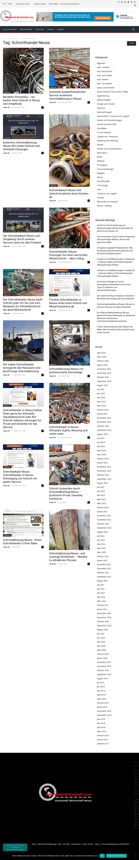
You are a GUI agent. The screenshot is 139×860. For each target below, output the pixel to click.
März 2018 (101, 731)
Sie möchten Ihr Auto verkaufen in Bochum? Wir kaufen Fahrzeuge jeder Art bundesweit (116, 297)
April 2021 (101, 597)
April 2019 (101, 694)
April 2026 (101, 352)
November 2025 (104, 373)
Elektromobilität (104, 100)
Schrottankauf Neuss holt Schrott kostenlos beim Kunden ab (68, 194)
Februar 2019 (103, 703)
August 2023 (102, 483)
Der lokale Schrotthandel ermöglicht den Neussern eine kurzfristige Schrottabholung (22, 368)
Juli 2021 (100, 585)
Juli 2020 (100, 633)
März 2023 (101, 503)
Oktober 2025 (103, 377)
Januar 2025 (102, 413)
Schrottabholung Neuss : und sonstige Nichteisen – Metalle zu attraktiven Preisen (68, 557)
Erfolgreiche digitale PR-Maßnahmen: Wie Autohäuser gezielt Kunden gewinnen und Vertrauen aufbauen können (115, 251)
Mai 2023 (101, 495)
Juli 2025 (100, 389)
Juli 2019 (100, 682)
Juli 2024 (100, 438)
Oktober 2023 (103, 475)
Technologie (102, 185)
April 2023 (101, 499)
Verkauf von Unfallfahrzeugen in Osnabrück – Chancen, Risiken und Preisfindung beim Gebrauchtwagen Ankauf (116, 262)
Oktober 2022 (103, 523)
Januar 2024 (102, 462)
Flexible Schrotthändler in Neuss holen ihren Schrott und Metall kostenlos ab (68, 303)
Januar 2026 (102, 365)
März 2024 (101, 454)
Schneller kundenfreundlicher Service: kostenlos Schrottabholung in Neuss (67, 95)
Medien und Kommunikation (109, 148)
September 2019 (104, 674)
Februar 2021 (103, 605)
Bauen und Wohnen (105, 87)
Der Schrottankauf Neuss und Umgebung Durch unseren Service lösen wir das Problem (22, 239)
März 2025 (101, 405)
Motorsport (102, 152)
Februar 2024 (103, 458)
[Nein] (135, 855)
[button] (133, 29)
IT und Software (104, 132)
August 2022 (102, 532)
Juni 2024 (101, 442)
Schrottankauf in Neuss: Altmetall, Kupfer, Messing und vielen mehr (68, 430)
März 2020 (101, 650)
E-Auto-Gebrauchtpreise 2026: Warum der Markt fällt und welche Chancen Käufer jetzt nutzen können (116, 329)
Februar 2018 (103, 735)
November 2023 (104, 470)
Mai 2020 (101, 642)
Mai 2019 (101, 690)
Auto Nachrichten (104, 71)
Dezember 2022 (104, 515)
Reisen (100, 177)
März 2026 (101, 356)
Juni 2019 (101, 686)
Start (5, 38)
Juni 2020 (101, 637)
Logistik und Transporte (107, 136)
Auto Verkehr (102, 79)
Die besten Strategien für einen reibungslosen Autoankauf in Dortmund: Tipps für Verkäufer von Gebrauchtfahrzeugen (114, 286)
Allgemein (7, 92)
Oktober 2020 (103, 621)
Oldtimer (101, 161)
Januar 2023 (102, 511)
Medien (100, 144)
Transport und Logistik (107, 193)
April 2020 (101, 646)
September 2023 (104, 479)
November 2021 (104, 568)
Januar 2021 (102, 609)
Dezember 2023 (104, 466)
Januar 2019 (102, 707)
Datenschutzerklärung (116, 856)
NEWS (52, 549)
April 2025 (101, 401)
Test (99, 189)
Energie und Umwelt (106, 104)
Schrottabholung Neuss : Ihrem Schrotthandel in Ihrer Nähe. (22, 541)
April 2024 (101, 450)
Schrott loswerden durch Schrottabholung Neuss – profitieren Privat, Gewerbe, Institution (66, 493)
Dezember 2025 (104, 369)
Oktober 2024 (103, 426)
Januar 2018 (102, 739)
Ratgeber (101, 173)
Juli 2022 (100, 536)
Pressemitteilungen (105, 169)
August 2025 (102, 385)
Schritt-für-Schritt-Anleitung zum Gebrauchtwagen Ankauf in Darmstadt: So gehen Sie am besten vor (115, 228)
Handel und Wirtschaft (106, 124)
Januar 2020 (102, 658)
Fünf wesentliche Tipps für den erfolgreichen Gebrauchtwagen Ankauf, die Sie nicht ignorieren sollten (116, 239)
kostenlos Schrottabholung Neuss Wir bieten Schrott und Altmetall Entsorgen (21, 146)
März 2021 (101, 601)
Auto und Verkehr (10, 231)
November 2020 (104, 617)
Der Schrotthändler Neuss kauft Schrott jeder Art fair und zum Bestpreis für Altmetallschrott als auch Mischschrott (22, 304)
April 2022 (101, 548)
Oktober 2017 (103, 743)
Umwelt (100, 197)
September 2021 (104, 576)
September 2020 (104, 625)
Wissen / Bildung (104, 205)
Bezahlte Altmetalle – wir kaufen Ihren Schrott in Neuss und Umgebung (21, 100)
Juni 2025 (101, 393)
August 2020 (102, 629)
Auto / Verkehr (103, 67)
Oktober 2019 (103, 670)
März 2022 (101, 552)
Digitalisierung (103, 95)
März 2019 (101, 699)
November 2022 (104, 519)
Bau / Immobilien (104, 83)
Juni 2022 (101, 540)
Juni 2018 (101, 719)
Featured (101, 108)
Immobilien (102, 128)
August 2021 (102, 580)
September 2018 (104, 715)
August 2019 (102, 678)
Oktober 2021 (103, 572)
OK (102, 856)
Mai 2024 (101, 446)
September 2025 (104, 381)
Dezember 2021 (104, 564)
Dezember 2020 (104, 613)
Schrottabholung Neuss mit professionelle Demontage (66, 370)
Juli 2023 (100, 487)
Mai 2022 (101, 544)
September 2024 (104, 430)
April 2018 (101, 727)
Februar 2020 (103, 654)
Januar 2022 (102, 560)
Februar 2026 (103, 361)
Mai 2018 (101, 723)
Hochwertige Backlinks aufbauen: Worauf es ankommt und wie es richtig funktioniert (116, 305)
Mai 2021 (101, 593)
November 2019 (104, 666)
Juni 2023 (101, 491)
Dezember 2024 (104, 418)
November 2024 (104, 422)
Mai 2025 (101, 397)
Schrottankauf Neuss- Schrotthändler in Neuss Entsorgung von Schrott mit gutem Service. (20, 476)
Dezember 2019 (104, 662)
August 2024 (102, 434)
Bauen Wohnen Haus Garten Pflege (112, 91)
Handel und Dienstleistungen (109, 120)
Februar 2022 (103, 556)
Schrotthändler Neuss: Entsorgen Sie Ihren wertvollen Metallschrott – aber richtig (68, 255)
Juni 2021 (101, 589)
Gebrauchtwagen (104, 112)
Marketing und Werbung (107, 140)
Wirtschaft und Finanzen (107, 201)
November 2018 (104, 711)
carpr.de (6, 107)
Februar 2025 (103, 409)
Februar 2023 (103, 507)
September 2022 (104, 528)
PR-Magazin (102, 165)
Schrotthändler (103, 181)
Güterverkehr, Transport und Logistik (113, 116)
